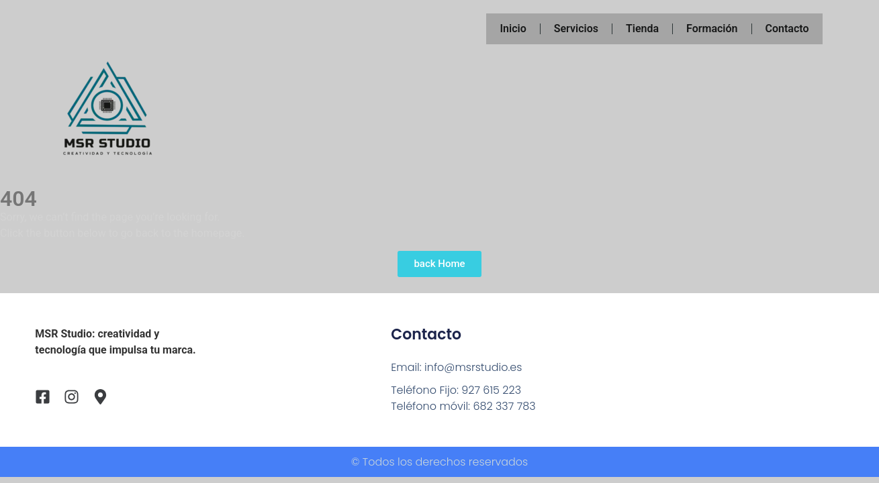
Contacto (787, 28)
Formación (711, 28)
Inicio (513, 28)
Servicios (576, 28)
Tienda (642, 28)
